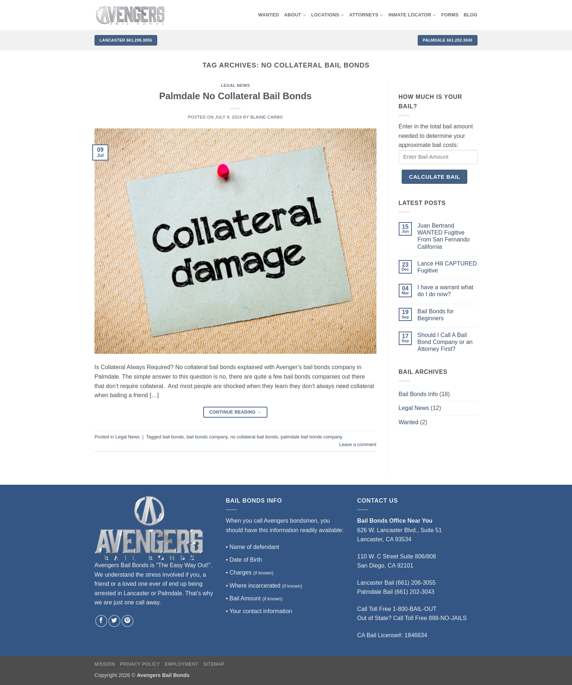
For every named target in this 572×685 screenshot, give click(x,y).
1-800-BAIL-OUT (415, 609)
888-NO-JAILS (448, 618)
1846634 (416, 635)
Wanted (409, 422)
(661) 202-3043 (414, 592)
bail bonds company (207, 437)
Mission (104, 664)
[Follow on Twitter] (114, 621)
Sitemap (214, 664)
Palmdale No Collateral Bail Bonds (235, 96)
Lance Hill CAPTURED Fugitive (447, 267)
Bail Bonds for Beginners (435, 314)
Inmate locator (412, 15)
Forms (450, 15)
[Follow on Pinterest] (127, 621)
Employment (181, 664)
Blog (471, 15)
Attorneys (366, 15)
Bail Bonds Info (418, 394)
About (295, 15)
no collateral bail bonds (254, 437)
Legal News (235, 85)
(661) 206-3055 (416, 583)
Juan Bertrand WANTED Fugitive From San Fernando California (443, 236)
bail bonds (173, 437)
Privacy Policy (140, 664)
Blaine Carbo (266, 117)
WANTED (268, 15)
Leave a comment (357, 444)
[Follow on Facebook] (101, 621)
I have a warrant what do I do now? (445, 290)
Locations (327, 15)
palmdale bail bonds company (311, 437)
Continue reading (235, 412)
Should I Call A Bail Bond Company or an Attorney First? (444, 342)
